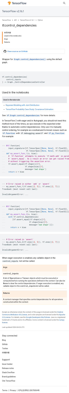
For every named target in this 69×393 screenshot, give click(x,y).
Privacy (13, 390)
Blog (4, 340)
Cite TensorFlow (8, 381)
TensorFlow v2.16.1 (13, 11)
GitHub (5, 344)
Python (40, 20)
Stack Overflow (8, 372)
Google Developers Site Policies (38, 317)
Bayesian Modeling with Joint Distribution (22, 105)
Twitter (5, 348)
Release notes (8, 368)
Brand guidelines (9, 377)
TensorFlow (6, 20)
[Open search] (64, 3)
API (15, 20)
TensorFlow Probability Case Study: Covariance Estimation (29, 109)
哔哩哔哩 (5, 353)
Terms (4, 390)
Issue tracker (7, 364)
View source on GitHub (16, 51)
